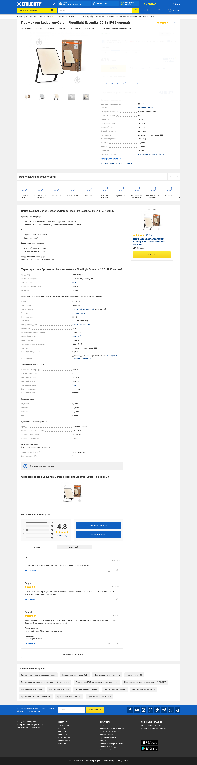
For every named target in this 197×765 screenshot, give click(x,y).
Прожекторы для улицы (31, 689)
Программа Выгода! (108, 747)
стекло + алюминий (81, 325)
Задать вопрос (98, 534)
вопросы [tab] (73, 547)
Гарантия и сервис (108, 738)
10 (105, 53)
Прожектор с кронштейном (69, 697)
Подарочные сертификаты (111, 744)
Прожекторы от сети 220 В (99, 697)
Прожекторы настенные (114, 689)
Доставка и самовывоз (110, 731)
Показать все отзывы (72, 654)
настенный (77, 309)
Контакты (62, 731)
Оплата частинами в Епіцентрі (151, 154)
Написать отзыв (98, 525)
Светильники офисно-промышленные (38, 675)
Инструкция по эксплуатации (39, 466)
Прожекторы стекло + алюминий (36, 697)
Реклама (62, 744)
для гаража (112, 356)
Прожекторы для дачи (59, 689)
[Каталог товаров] (37, 10)
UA (54, 4)
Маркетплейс (64, 741)
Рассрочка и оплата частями (112, 729)
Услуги (103, 741)
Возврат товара (106, 735)
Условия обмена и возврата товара (116, 163)
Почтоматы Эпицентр (109, 750)
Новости (61, 729)
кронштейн (77, 336)
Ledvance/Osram (145, 108)
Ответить (30, 570)
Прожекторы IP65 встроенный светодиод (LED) (96, 682)
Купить (113, 68)
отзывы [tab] (37, 547)
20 (115, 53)
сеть (74, 282)
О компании (63, 725)
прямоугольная (79, 313)
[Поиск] (135, 10)
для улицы (86, 358)
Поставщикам (64, 738)
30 (126, 53)
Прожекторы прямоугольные (107, 675)
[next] (177, 176)
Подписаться (95, 710)
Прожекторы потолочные (143, 689)
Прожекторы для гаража (86, 689)
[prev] (170, 176)
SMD (74, 385)
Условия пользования (151, 725)
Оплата (103, 725)
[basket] (174, 10)
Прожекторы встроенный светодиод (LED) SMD (145, 682)
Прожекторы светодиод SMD (75, 675)
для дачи (76, 358)
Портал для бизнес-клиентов (154, 729)
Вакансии (62, 735)
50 (136, 53)
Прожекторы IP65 (134, 675)
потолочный (88, 309)
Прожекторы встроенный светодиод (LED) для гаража (45, 682)
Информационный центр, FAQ (30, 725)
